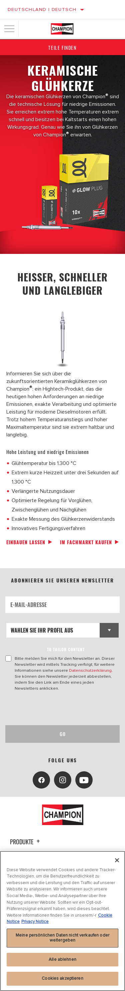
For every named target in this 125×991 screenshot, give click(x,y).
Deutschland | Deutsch (42, 9)
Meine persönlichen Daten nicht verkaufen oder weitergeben (62, 938)
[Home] (62, 29)
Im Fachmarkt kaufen (86, 542)
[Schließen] (117, 860)
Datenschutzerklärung (90, 670)
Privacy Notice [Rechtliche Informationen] (35, 921)
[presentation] (61, 708)
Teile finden (62, 47)
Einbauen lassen (25, 542)
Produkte (26, 841)
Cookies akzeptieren (62, 978)
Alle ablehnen (62, 959)
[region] (62, 921)
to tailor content (66, 649)
